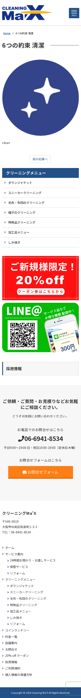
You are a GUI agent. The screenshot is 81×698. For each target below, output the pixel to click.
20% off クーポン (17, 656)
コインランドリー (17, 630)
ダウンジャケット (20, 182)
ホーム (9, 548)
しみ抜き (14, 242)
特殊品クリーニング (21, 222)
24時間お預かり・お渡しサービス (33, 560)
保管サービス (19, 567)
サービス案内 (14, 554)
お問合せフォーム (40, 472)
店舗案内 (11, 643)
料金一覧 (11, 637)
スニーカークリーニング (24, 193)
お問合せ (11, 649)
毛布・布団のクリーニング (26, 202)
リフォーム (17, 573)
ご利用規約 (12, 668)
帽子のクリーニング (21, 212)
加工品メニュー (18, 232)
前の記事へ (40, 159)
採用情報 (11, 662)
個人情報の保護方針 (18, 675)
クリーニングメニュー (26, 173)
